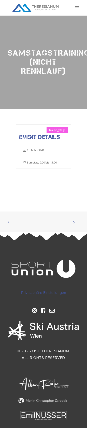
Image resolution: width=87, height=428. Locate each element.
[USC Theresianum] (35, 8)
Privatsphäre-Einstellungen (43, 292)
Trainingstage (57, 130)
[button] (77, 8)
